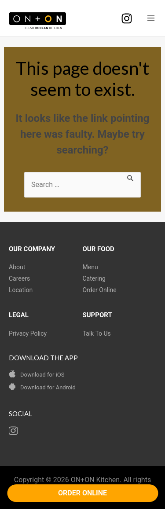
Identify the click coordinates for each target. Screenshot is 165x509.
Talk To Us (97, 333)
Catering (94, 278)
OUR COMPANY (32, 249)
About (17, 267)
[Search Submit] (130, 177)
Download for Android (48, 387)
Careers (19, 278)
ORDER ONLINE (82, 493)
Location (21, 289)
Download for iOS (42, 374)
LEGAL (19, 315)
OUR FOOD (98, 249)
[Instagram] (126, 18)
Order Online (100, 289)
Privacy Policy (28, 333)
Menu (90, 267)
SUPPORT (97, 315)
